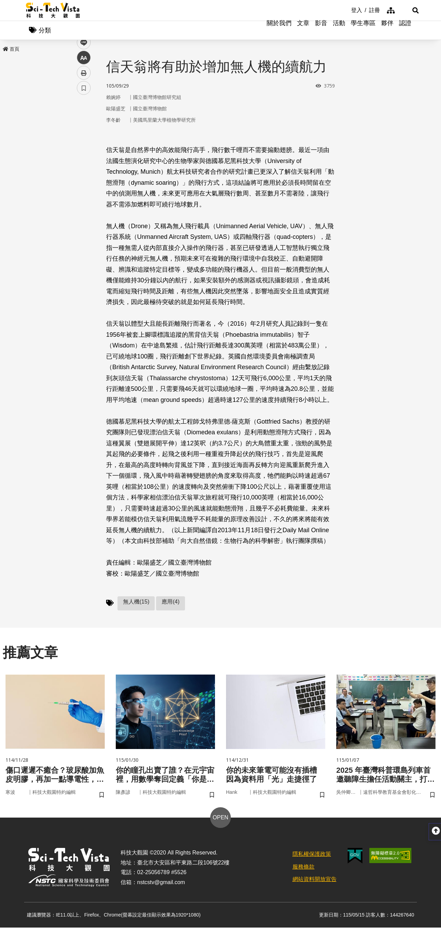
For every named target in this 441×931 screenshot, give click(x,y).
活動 (339, 31)
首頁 (11, 50)
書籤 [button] (84, 207)
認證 (405, 31)
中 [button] (83, 177)
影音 (321, 31)
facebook (84, 132)
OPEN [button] (220, 821)
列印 (84, 192)
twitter (84, 147)
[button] (406, 10)
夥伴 (387, 31)
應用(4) (171, 603)
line (81, 162)
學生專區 (363, 31)
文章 (303, 31)
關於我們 (279, 31)
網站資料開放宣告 (315, 883)
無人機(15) (136, 603)
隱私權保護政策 (312, 857)
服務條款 (304, 870)
